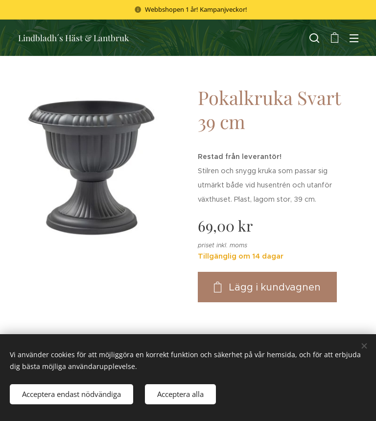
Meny (354, 38)
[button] (314, 38)
